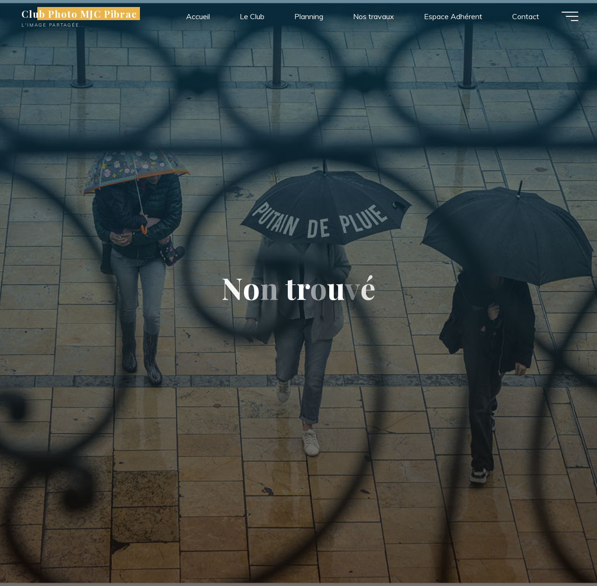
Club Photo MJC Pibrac (79, 13)
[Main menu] (570, 16)
